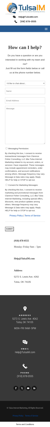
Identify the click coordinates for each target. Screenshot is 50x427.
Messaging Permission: (18, 148)
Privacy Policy (16, 215)
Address (18, 270)
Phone (25, 373)
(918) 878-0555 (21, 240)
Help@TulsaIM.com (28, 16)
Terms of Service (32, 215)
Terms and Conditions (25, 424)
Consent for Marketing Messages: (23, 185)
